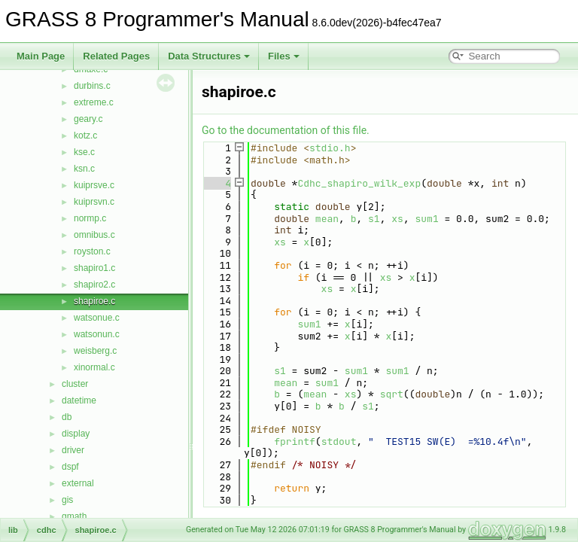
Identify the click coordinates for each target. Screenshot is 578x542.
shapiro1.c (94, 268)
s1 (374, 218)
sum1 (427, 218)
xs (397, 218)
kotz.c (85, 135)
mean (327, 218)
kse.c (84, 152)
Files (284, 56)
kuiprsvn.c (94, 201)
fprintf (294, 441)
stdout (339, 441)
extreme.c (94, 102)
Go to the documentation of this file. (286, 130)
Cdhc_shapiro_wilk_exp (359, 183)
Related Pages (116, 56)
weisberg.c (95, 351)
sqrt (391, 394)
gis (67, 500)
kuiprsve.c (94, 185)
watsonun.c (97, 334)
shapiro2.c (94, 284)
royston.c (92, 251)
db (66, 417)
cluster (75, 384)
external (78, 483)
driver (73, 450)
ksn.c (84, 168)
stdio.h (330, 148)
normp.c (90, 218)
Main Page (41, 56)
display (76, 433)
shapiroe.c (94, 301)
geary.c (88, 119)
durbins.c (92, 86)
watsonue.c (97, 317)
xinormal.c (94, 367)
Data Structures (209, 56)
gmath (74, 516)
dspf (70, 466)
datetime (79, 400)
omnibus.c (94, 235)
